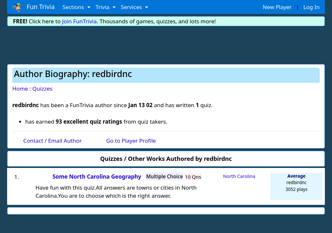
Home (20, 88)
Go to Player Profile (131, 140)
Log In (311, 7)
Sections (74, 7)
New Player (277, 7)
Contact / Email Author (52, 140)
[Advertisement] (166, 44)
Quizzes (42, 88)
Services (132, 7)
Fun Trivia (33, 7)
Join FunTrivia (79, 21)
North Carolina (239, 176)
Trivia (103, 7)
